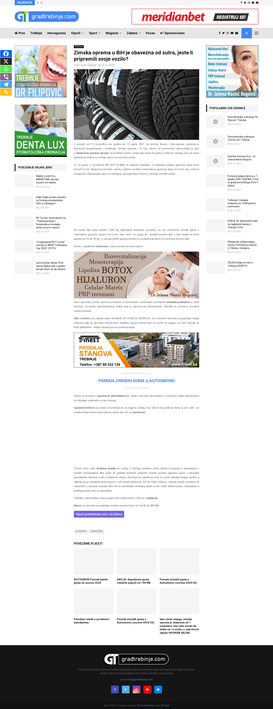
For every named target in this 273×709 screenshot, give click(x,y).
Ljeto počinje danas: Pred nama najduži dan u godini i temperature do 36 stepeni (51, 265)
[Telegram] (6, 84)
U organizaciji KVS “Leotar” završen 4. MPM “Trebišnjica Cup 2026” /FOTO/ (51, 245)
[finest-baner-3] (136, 366)
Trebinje (36, 33)
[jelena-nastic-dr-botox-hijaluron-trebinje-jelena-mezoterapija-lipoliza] (136, 297)
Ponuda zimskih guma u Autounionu (136, 380)
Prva (20, 33)
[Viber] (6, 77)
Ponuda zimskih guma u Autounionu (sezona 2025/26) (178, 581)
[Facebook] (6, 54)
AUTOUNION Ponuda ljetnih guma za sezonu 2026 (91, 581)
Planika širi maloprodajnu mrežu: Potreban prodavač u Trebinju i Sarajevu (242, 244)
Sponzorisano (172, 33)
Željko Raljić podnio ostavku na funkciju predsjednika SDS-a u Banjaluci (51, 200)
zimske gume (97, 531)
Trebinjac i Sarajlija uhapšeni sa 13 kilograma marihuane (242, 203)
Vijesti (75, 33)
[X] (6, 61)
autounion (81, 531)
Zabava (132, 33)
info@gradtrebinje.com (140, 679)
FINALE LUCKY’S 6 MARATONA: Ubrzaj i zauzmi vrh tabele (47, 179)
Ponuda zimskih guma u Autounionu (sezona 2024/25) (135, 621)
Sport (93, 33)
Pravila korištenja (145, 705)
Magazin (112, 33)
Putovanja (79, 47)
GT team (165, 705)
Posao (150, 33)
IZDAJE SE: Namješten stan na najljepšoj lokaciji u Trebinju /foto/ (243, 224)
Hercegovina (56, 33)
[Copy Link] (6, 92)
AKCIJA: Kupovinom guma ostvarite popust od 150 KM (133, 581)
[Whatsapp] (6, 69)
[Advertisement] (136, 203)
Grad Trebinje (89, 65)
